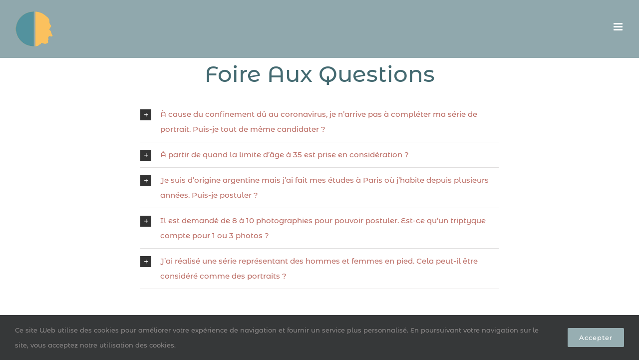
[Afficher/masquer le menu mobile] (619, 26)
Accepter (596, 338)
